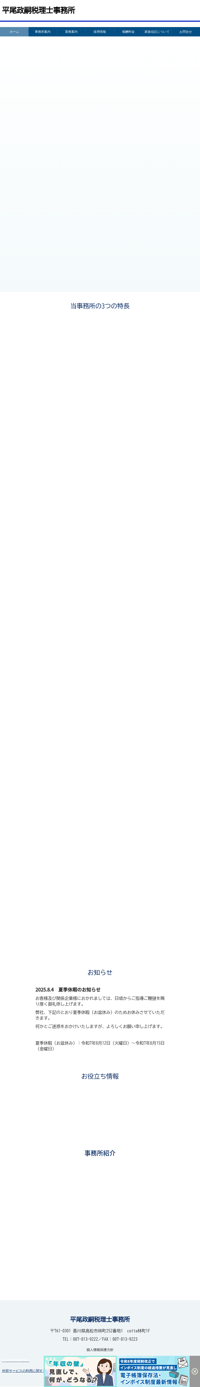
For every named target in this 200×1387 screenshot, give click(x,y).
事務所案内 (43, 32)
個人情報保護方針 (15, 1361)
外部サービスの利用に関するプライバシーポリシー (41, 1371)
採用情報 (99, 32)
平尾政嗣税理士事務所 (38, 10)
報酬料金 (128, 32)
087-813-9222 (85, 1340)
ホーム (14, 32)
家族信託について (157, 32)
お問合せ (185, 32)
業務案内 (71, 32)
